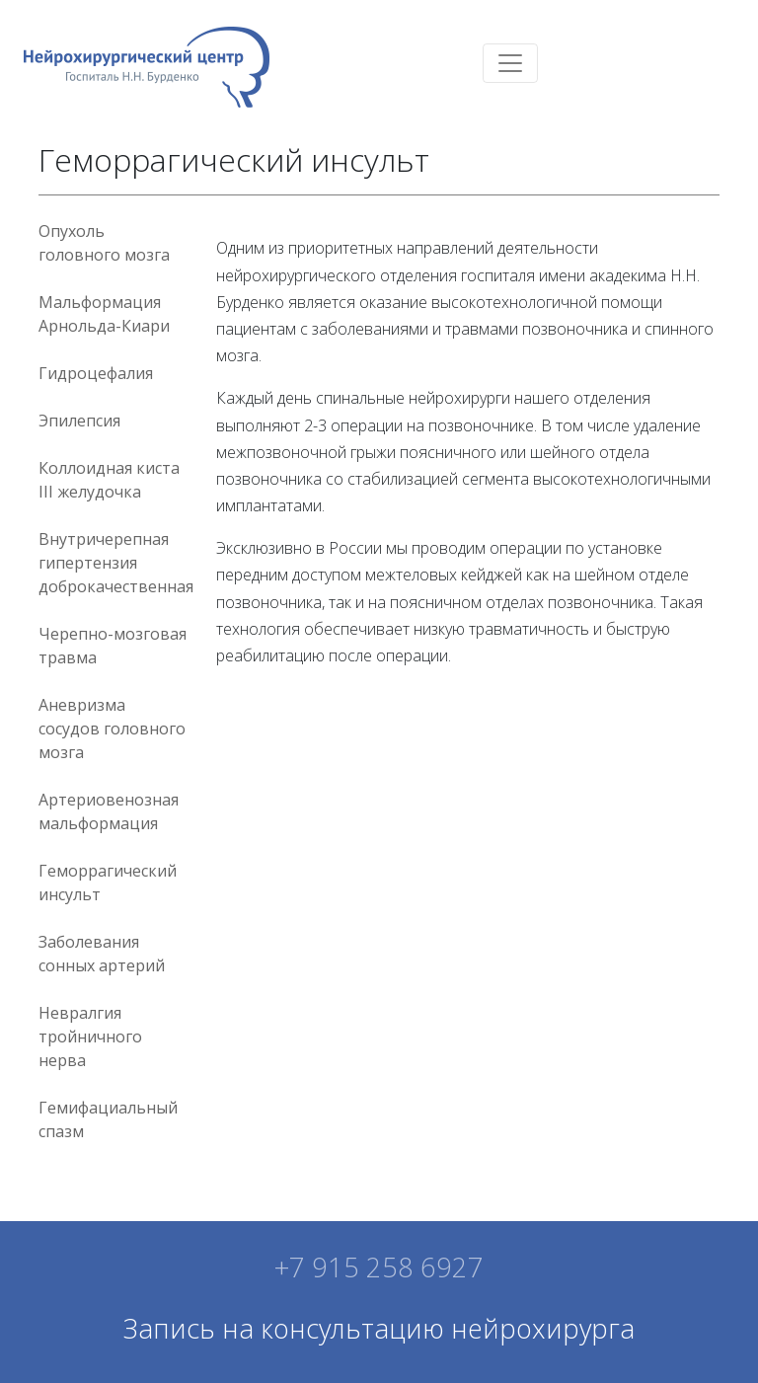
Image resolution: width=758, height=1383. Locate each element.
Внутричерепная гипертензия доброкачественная (115, 562)
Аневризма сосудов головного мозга (112, 728)
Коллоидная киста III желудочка (109, 479)
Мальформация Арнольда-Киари (104, 314)
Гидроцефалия (95, 373)
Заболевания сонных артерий (101, 953)
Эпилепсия (79, 420)
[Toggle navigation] (510, 63)
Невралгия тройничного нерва (90, 1036)
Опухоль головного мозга (104, 243)
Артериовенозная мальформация (108, 811)
